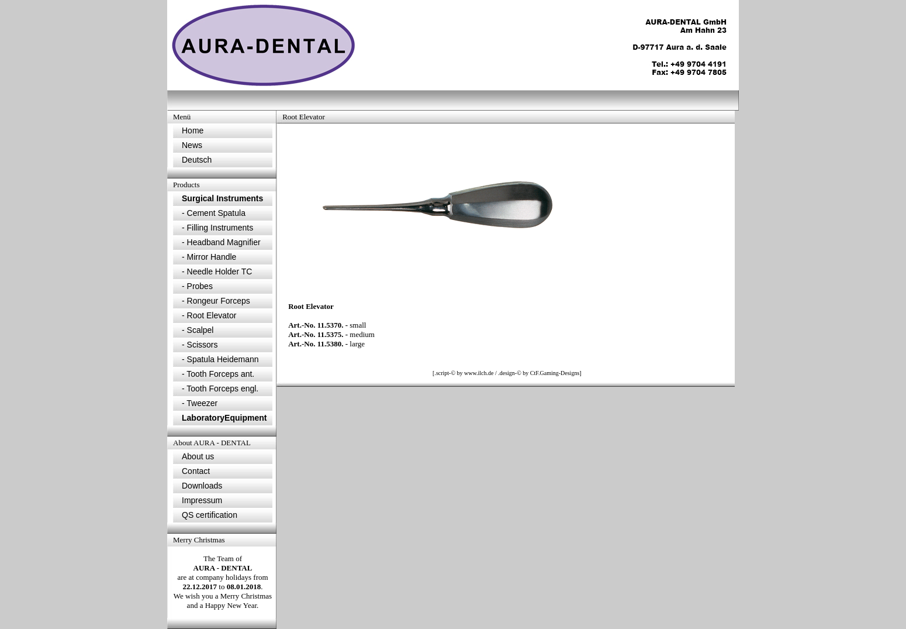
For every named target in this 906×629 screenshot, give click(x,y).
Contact (196, 471)
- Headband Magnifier (221, 242)
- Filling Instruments (217, 227)
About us (198, 456)
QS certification (209, 515)
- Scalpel (197, 330)
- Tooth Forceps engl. (220, 388)
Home (192, 130)
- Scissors (199, 344)
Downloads (202, 485)
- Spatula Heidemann (220, 359)
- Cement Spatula (213, 213)
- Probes (197, 286)
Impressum (202, 500)
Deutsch (197, 159)
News (192, 145)
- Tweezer (199, 403)
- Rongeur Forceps (216, 300)
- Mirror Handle (209, 257)
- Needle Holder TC (217, 271)
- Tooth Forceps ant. (218, 374)
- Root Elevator (209, 315)
